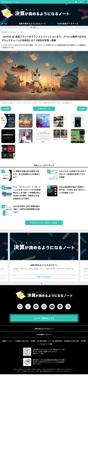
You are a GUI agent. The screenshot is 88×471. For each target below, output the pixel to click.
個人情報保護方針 (57, 341)
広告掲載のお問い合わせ (22, 341)
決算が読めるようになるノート (32, 23)
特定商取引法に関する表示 (71, 341)
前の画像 (6, 109)
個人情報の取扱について (44, 341)
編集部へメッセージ (8, 341)
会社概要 (83, 341)
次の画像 (81, 109)
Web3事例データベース (67, 23)
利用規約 (33, 341)
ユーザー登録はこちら (44, 318)
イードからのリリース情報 (44, 344)
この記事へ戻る (44, 109)
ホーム (4, 23)
